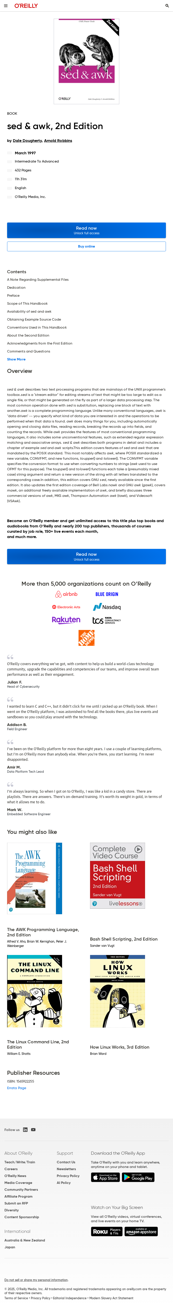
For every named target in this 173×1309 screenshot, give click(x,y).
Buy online (86, 246)
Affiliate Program (18, 1196)
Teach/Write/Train (19, 1162)
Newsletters (66, 1169)
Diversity (11, 1210)
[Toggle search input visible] (167, 5)
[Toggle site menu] (5, 5)
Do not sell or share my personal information (36, 1280)
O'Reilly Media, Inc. (30, 197)
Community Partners (21, 1189)
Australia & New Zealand (24, 1240)
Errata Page (16, 1088)
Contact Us (66, 1162)
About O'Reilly (18, 1153)
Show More (16, 359)
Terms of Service (16, 1298)
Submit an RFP (16, 1203)
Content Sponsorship (21, 1217)
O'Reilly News (15, 1175)
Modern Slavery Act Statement (111, 1298)
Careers (11, 1169)
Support (65, 1153)
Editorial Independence (69, 1298)
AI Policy (64, 1182)
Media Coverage (18, 1182)
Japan (9, 1247)
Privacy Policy (68, 1175)
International (17, 1231)
